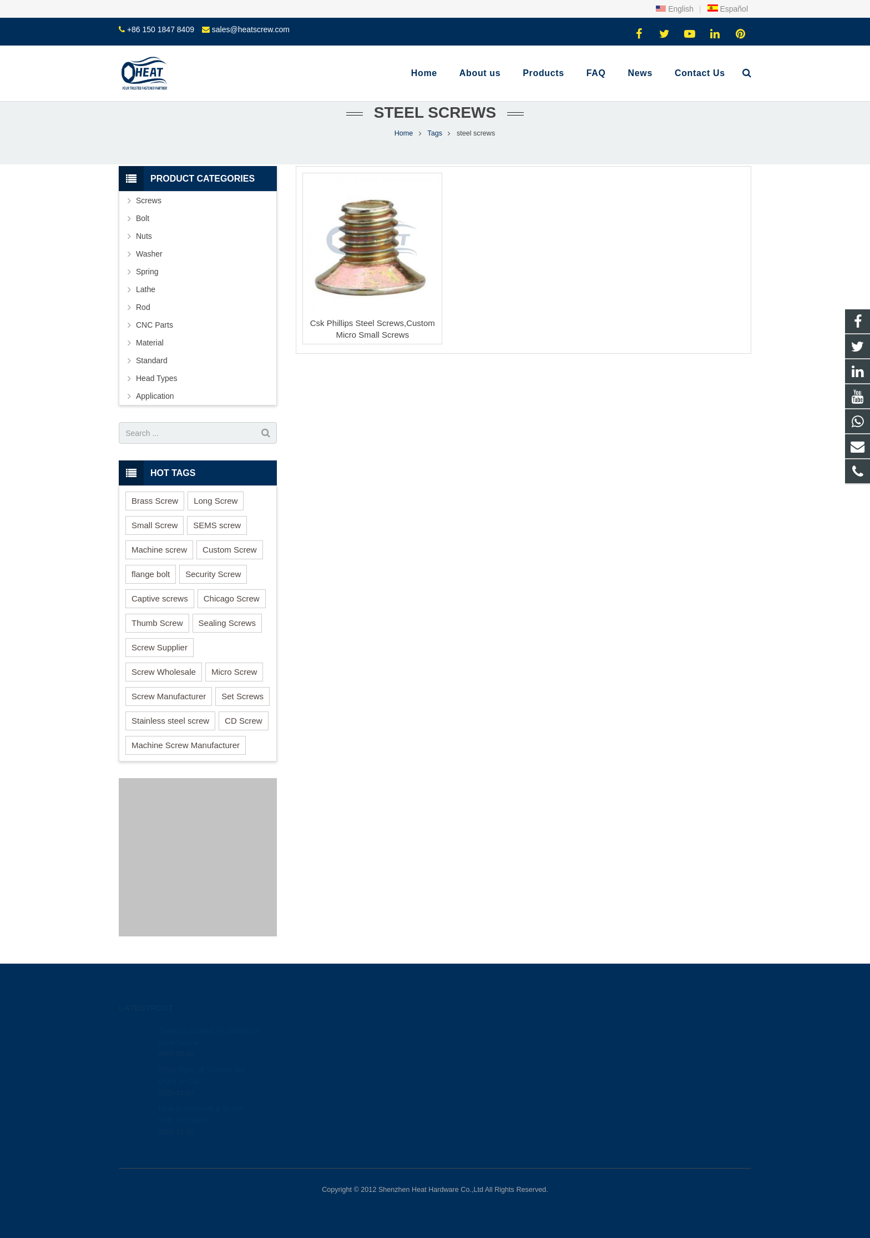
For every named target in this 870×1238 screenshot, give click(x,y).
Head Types (156, 378)
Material (150, 342)
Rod (143, 307)
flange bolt (150, 574)
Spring (147, 271)
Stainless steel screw (170, 720)
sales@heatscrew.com (251, 29)
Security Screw (213, 574)
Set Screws (242, 696)
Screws (148, 200)
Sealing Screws (227, 623)
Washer (149, 253)
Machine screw (159, 549)
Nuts (144, 236)
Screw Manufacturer (168, 696)
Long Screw (215, 500)
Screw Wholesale (163, 671)
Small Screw (154, 525)
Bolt (142, 218)
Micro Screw (234, 671)
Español (727, 8)
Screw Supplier (159, 647)
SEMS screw (217, 525)
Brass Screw (154, 500)
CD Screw (243, 720)
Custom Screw (230, 549)
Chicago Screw (232, 598)
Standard (152, 360)
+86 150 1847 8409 (160, 29)
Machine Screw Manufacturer (185, 745)
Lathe (145, 289)
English (675, 8)
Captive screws (159, 598)
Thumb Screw (157, 623)
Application (155, 396)
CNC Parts (154, 324)
